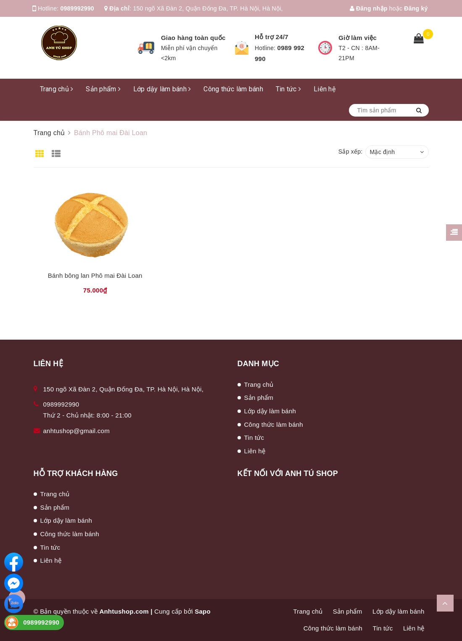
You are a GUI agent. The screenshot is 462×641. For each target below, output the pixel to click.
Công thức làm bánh (233, 89)
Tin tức (288, 89)
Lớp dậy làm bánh (162, 89)
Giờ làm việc (357, 37)
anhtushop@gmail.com (76, 430)
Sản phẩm (103, 89)
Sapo (203, 611)
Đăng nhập (369, 8)
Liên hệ (324, 89)
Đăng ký (416, 8)
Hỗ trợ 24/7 (271, 36)
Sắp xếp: (350, 151)
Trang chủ (57, 89)
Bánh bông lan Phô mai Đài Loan (95, 275)
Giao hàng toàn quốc (193, 37)
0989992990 (77, 8)
